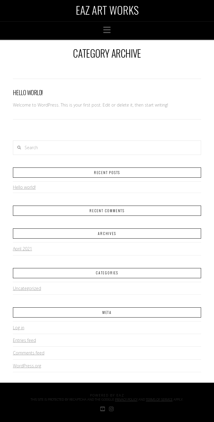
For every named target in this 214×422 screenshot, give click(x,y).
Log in (18, 327)
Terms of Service (159, 399)
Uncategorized (27, 288)
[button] (107, 30)
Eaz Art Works (107, 10)
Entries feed (24, 340)
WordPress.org (27, 366)
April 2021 (22, 249)
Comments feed (28, 353)
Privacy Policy (126, 399)
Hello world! (28, 92)
